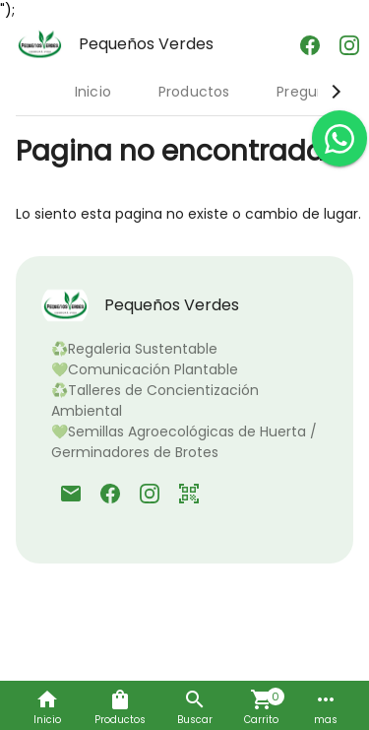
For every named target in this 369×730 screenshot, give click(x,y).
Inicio (93, 91)
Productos (193, 91)
